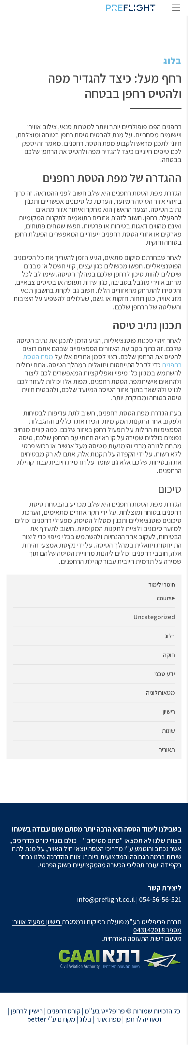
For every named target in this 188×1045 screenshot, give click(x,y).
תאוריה (166, 750)
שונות (168, 731)
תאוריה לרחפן (143, 1019)
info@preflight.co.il (106, 899)
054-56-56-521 (160, 899)
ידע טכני (164, 674)
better (36, 1019)
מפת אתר (108, 1019)
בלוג (172, 60)
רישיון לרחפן (27, 1010)
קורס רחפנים (63, 1010)
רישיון (169, 712)
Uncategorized (154, 617)
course (166, 598)
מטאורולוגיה (160, 693)
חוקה (169, 655)
